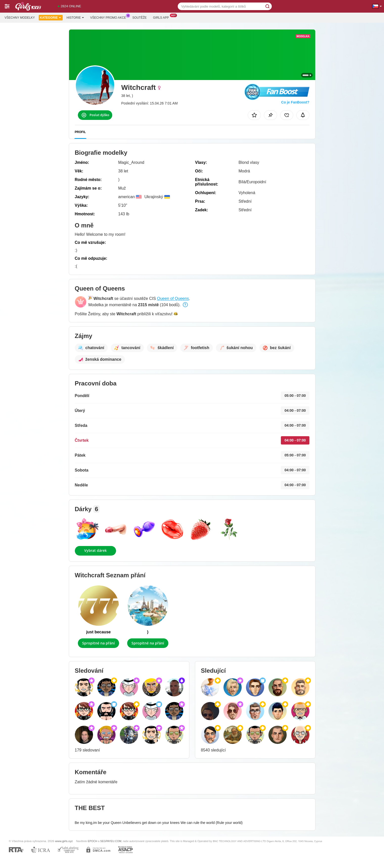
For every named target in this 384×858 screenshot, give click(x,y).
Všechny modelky (20, 17)
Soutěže (139, 17)
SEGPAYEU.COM (110, 841)
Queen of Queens (173, 298)
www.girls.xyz (64, 841)
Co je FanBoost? (295, 102)
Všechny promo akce (109, 17)
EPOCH (92, 841)
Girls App (162, 17)
